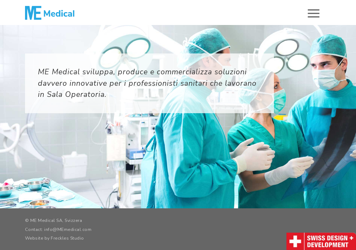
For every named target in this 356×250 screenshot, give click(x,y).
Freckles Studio (67, 238)
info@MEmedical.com (67, 229)
